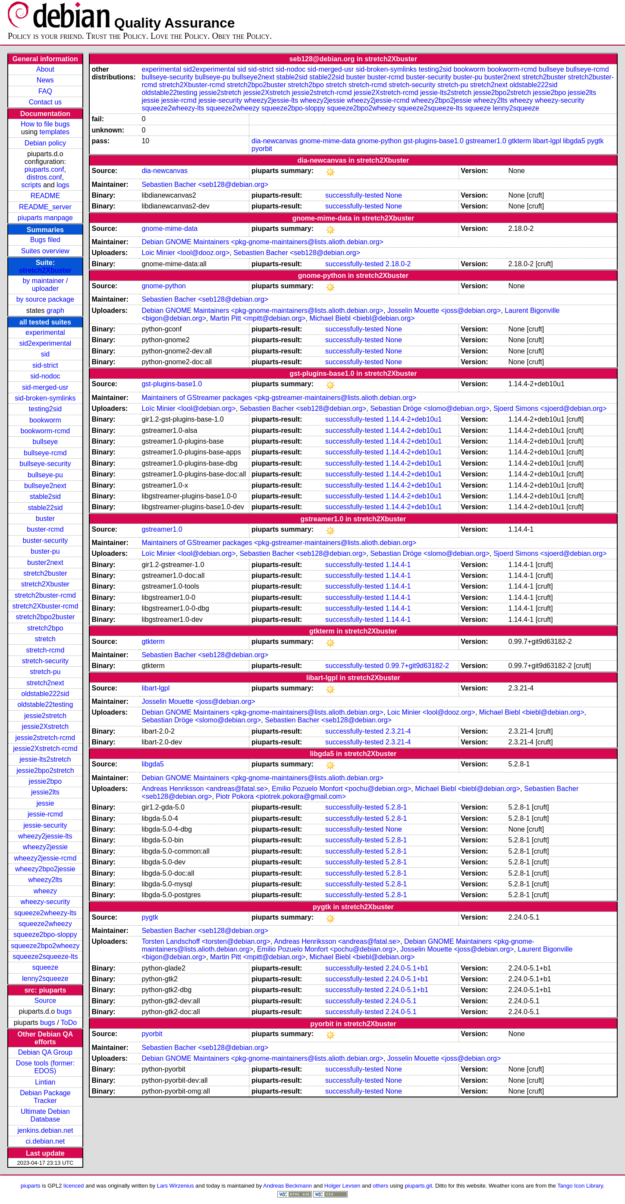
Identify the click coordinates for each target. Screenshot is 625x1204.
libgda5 (574, 141)
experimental (45, 332)
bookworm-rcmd (45, 431)
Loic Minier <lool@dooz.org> (185, 252)
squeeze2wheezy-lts (45, 913)
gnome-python (380, 141)
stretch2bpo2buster (45, 617)
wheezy (45, 891)
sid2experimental (45, 343)
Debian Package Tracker (45, 1096)
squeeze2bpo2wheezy (45, 945)
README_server (45, 207)
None (394, 195)
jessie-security (45, 825)
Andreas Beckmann (287, 1185)
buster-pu (45, 551)
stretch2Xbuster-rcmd (45, 606)
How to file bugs (45, 124)
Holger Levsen (342, 1185)
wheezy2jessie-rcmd (45, 858)
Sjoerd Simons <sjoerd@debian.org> (550, 408)
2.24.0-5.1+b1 (407, 968)
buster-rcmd (45, 529)
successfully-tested (354, 195)
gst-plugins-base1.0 (433, 141)
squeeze (45, 967)
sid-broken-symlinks (45, 398)
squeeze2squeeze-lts (45, 956)
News (45, 80)
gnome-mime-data (327, 141)
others (380, 1185)
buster (45, 518)
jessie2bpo (45, 781)
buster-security (45, 540)
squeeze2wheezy (45, 923)
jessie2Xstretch (45, 726)
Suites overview (45, 251)
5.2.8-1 (396, 807)
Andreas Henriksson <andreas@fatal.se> (204, 788)
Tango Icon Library (580, 1185)
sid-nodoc (45, 376)
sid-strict (45, 365)
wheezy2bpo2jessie (45, 869)
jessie (45, 803)
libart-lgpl (547, 141)
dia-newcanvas (274, 141)
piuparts (31, 1185)
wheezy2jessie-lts (45, 836)
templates (54, 132)
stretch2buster (45, 573)
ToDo (69, 1022)
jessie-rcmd (45, 814)
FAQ (45, 91)
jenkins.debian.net (45, 1130)
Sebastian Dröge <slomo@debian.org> (430, 408)
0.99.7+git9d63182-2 (417, 665)
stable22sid (45, 507)
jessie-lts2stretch (45, 759)
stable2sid (45, 496)
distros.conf (44, 177)
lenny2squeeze (45, 978)
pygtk (595, 141)
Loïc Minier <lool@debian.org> (188, 408)
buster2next (45, 562)
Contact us (45, 102)
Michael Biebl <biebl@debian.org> (362, 318)
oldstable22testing (45, 704)
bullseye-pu (45, 475)
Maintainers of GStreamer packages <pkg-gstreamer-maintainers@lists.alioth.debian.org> (278, 397)
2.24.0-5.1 (401, 1001)
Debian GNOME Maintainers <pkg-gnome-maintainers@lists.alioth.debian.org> (262, 242)
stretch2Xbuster (45, 270)
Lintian (45, 1082)
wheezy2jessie (45, 847)
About (45, 69)
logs (63, 185)
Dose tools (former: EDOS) (45, 1067)
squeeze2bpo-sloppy (45, 934)
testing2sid (45, 409)
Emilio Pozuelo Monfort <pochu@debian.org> (341, 788)
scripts (31, 185)
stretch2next (45, 683)
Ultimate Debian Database (45, 1115)
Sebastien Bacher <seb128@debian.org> (204, 184)
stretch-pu (45, 671)
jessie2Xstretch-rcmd (45, 748)
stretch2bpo (45, 628)
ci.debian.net (45, 1141)
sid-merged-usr (45, 387)
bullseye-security (45, 463)
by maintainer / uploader (45, 284)
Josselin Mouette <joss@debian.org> (444, 310)
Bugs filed (45, 239)
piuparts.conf (44, 169)
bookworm (45, 420)
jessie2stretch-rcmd (45, 737)
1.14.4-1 (398, 564)
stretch (45, 639)
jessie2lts (45, 792)
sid (45, 354)
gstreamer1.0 (485, 141)
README (45, 195)
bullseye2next (45, 485)
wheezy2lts (45, 879)
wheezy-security (45, 901)
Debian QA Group (45, 1052)
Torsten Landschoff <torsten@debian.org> (205, 941)
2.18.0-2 (398, 264)
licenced (73, 1185)
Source (46, 1000)
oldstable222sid (45, 693)
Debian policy (45, 143)
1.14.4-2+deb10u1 (414, 419)
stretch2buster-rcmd (45, 595)
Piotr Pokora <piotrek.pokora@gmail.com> (281, 796)
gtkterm (519, 141)
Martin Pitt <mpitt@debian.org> (258, 318)
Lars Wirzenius (175, 1185)
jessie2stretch (45, 715)
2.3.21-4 (398, 731)
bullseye (45, 441)
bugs (64, 1011)
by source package (45, 299)
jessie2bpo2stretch (45, 770)
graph (55, 310)
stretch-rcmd (45, 650)
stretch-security (45, 661)
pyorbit (261, 148)
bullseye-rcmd (45, 453)
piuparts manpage (45, 217)
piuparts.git (418, 1185)
